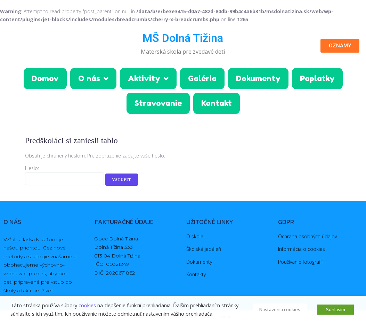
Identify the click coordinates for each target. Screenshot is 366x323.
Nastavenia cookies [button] (279, 309)
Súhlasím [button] (335, 309)
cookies (87, 305)
